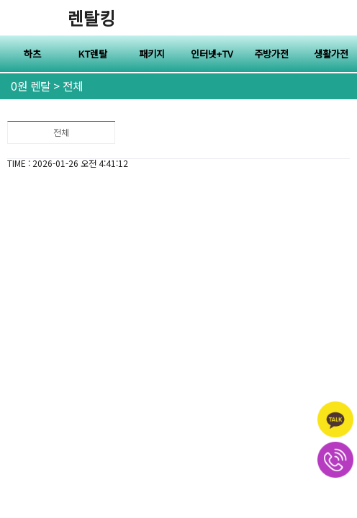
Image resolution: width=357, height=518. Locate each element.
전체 (61, 132)
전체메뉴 (339, 18)
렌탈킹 (91, 17)
